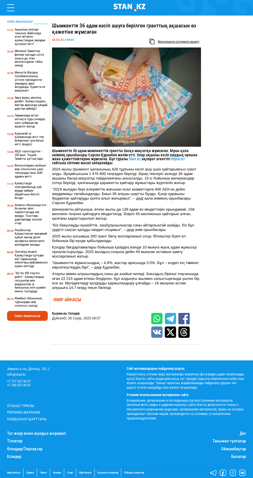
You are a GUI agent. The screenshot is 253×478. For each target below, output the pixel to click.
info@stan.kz (16, 375)
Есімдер (14, 456)
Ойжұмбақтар (233, 449)
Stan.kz (135, 159)
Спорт (70, 472)
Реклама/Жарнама (23, 412)
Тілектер (14, 441)
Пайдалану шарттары (27, 419)
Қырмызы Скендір (66, 313)
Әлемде (57, 472)
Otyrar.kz (178, 159)
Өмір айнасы (67, 299)
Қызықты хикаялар (108, 472)
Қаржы (30, 472)
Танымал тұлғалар (229, 441)
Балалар (238, 456)
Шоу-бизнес (85, 472)
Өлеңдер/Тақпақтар (24, 449)
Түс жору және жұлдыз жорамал (36, 433)
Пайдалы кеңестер (134, 472)
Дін (243, 433)
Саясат (43, 472)
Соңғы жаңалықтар (27, 316)
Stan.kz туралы (20, 406)
